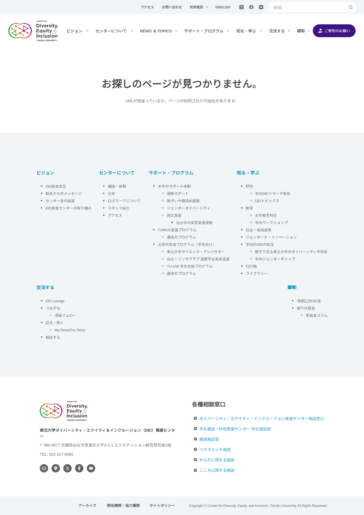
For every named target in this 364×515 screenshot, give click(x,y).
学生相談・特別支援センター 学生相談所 (235, 428)
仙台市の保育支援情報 (194, 222)
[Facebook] (251, 7)
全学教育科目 (266, 215)
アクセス (148, 6)
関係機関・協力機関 (123, 505)
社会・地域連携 (258, 229)
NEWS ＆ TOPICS (159, 30)
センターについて (115, 30)
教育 (249, 208)
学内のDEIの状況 (260, 244)
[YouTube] (261, 7)
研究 (249, 186)
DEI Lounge (55, 300)
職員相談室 (209, 439)
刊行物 (251, 266)
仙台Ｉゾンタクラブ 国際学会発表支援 (198, 258)
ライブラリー (257, 273)
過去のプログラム (181, 237)
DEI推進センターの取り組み (69, 208)
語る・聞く (55, 322)
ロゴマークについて (124, 200)
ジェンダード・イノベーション (271, 237)
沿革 (111, 193)
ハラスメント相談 (215, 449)
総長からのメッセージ (64, 193)
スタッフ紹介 (119, 208)
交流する (280, 30)
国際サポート (178, 193)
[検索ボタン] (351, 7)
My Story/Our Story (70, 329)
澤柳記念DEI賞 (309, 300)
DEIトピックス (267, 200)
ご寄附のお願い (334, 30)
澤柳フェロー (65, 315)
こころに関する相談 (217, 470)
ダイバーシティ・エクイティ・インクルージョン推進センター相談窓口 (261, 418)
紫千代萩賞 (306, 308)
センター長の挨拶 (60, 200)
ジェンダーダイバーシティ (188, 208)
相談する (53, 337)
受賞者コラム (317, 315)
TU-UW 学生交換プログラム (190, 266)
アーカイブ (87, 505)
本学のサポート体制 (174, 186)
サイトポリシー (162, 505)
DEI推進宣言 (56, 186)
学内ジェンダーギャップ (275, 258)
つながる (53, 308)
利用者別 (200, 7)
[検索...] (307, 7)
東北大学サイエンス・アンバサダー (196, 251)
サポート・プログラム (208, 30)
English (222, 6)
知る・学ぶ (250, 30)
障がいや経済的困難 (183, 200)
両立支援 (174, 215)
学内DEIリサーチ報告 (273, 193)
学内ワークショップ (271, 222)
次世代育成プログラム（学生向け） (187, 244)
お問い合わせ (172, 6)
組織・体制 (117, 186)
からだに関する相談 (217, 459)
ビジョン (79, 30)
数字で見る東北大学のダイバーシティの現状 (291, 251)
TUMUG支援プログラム (177, 229)
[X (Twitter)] (241, 7)
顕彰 (304, 30)
